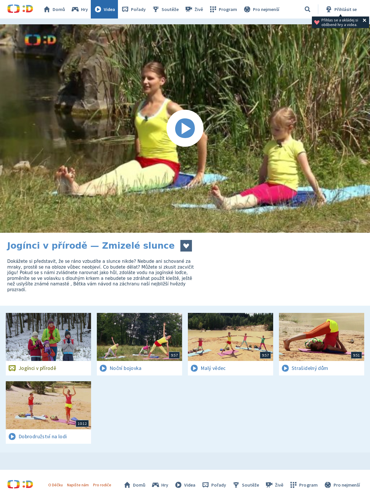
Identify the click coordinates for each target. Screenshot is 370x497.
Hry (79, 9)
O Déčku (55, 484)
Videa (104, 9)
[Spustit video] (185, 128)
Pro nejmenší (261, 9)
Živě (193, 9)
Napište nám (77, 484)
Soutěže (165, 9)
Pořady (133, 9)
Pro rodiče (102, 484)
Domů (53, 9)
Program (223, 9)
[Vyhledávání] (307, 9)
